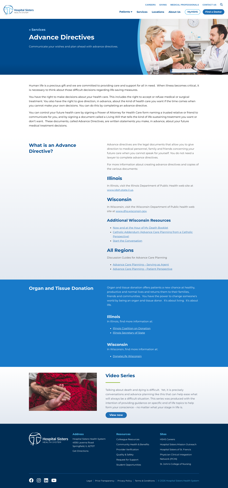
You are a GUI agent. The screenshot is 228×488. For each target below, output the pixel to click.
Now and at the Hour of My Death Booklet (140, 227)
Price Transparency (104, 480)
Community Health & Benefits (132, 444)
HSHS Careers (167, 439)
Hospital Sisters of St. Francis (175, 449)
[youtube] (53, 480)
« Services (37, 29)
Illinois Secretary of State (129, 332)
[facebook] (31, 480)
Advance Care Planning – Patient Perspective (142, 269)
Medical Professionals (184, 5)
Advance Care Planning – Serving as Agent (141, 264)
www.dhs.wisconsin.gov (131, 211)
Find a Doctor (213, 11)
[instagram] (39, 480)
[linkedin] (46, 480)
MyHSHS (192, 11)
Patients (125, 11)
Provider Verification (127, 449)
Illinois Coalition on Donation (131, 328)
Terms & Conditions (145, 480)
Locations (158, 11)
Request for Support (127, 459)
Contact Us (209, 5)
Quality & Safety (124, 454)
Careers (150, 5)
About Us (174, 11)
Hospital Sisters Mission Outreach (178, 444)
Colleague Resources (127, 439)
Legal (89, 480)
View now (116, 415)
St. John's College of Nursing (175, 464)
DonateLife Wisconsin (127, 356)
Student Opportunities (128, 464)
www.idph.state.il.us (120, 190)
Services (142, 11)
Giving (163, 5)
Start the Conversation (127, 240)
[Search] (221, 4)
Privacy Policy (124, 480)
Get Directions (80, 451)
